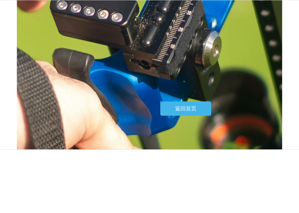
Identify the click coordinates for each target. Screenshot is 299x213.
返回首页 (185, 109)
